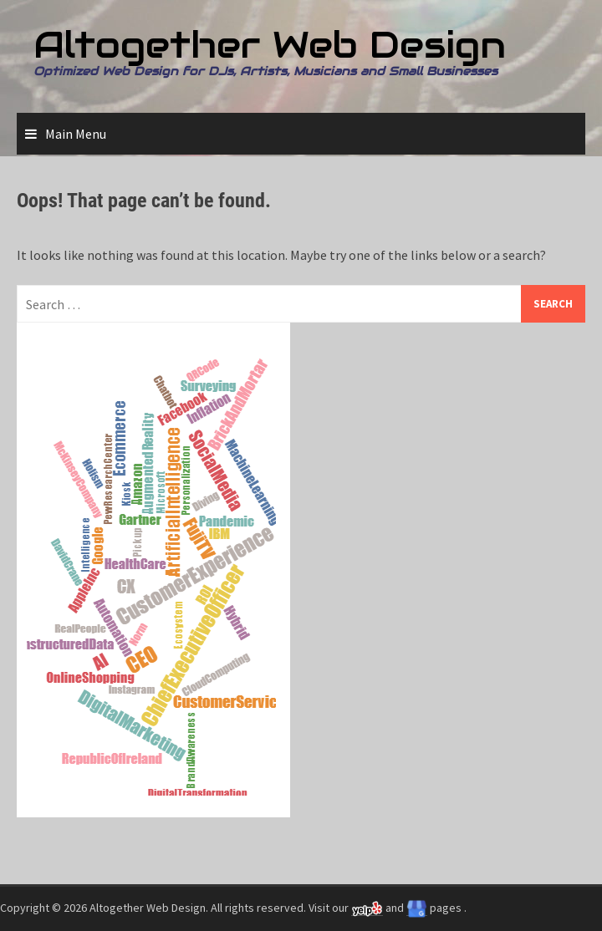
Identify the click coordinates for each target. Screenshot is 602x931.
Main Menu (75, 133)
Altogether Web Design (269, 45)
